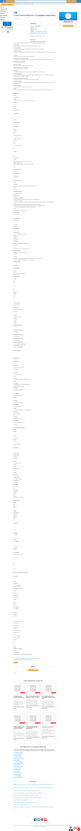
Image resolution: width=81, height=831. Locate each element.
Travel (2, 18)
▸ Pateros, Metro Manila (19, 774)
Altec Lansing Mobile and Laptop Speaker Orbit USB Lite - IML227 (20, 700)
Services (3, 11)
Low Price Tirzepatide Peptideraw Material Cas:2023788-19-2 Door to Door (30, 793)
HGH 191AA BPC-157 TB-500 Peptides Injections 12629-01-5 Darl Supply (30, 798)
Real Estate (3, 9)
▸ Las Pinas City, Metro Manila (21, 757)
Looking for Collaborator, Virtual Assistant (24, 803)
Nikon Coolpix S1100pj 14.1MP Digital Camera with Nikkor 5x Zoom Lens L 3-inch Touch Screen (21, 730)
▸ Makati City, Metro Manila (20, 758)
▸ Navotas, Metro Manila (19, 768)
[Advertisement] (47, 7)
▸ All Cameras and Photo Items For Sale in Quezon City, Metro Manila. (28, 661)
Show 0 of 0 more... (17, 676)
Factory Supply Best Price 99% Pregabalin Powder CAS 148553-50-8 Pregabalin (31, 800)
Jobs (2, 7)
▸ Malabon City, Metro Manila (20, 760)
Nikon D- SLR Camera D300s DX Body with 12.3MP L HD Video (35, 700)
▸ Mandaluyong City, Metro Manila (21, 761)
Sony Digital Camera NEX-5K (50, 729)
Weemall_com (19, 743)
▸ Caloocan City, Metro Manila (21, 755)
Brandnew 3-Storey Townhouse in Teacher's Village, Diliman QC (28, 805)
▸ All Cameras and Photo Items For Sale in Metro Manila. (26, 662)
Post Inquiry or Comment (35, 673)
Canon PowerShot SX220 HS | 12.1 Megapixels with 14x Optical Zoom (35, 729)
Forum (2, 20)
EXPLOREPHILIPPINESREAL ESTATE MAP (7, 23)
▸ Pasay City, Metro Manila (20, 771)
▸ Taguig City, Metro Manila (20, 778)
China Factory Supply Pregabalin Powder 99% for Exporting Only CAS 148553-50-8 (32, 796)
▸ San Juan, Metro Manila (20, 777)
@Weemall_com (69, 21)
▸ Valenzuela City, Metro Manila (21, 780)
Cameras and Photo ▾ (10, 1)
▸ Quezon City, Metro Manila (20, 775)
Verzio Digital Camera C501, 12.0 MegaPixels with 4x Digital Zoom (50, 700)
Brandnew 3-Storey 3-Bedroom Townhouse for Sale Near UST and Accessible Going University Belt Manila (36, 790)
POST (7, 4)
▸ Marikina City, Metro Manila (20, 764)
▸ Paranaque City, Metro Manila (21, 769)
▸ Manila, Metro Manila (19, 763)
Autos (2, 13)
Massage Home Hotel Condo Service (23, 807)
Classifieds (3, 15)
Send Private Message (69, 25)
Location (69, 1)
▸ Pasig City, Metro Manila (20, 772)
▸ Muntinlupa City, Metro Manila (21, 766)
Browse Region (18, 665)
